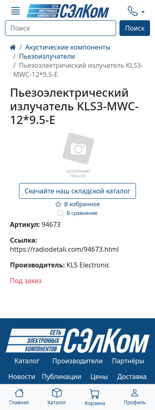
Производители (77, 360)
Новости (21, 376)
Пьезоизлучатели (47, 56)
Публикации (61, 376)
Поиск (135, 28)
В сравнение (82, 213)
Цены (99, 376)
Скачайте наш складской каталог (77, 190)
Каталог (27, 360)
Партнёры (128, 360)
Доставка (132, 376)
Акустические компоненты (67, 47)
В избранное (77, 204)
